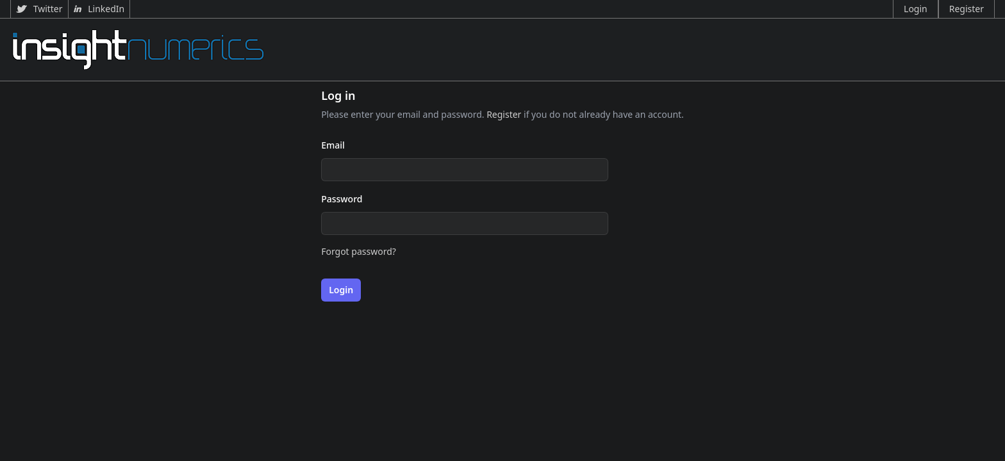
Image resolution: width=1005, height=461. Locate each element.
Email (333, 145)
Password (341, 199)
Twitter (39, 9)
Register (966, 9)
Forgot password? (358, 251)
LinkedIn (99, 9)
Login (915, 9)
